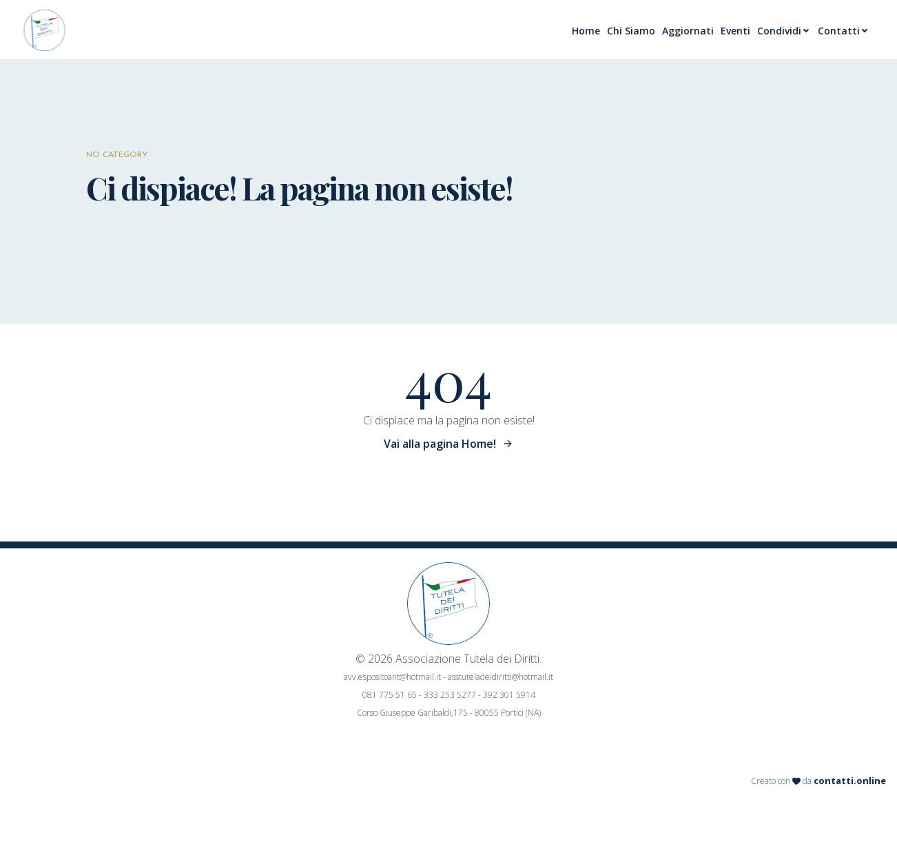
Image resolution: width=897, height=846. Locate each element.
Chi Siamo (631, 30)
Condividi (784, 30)
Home (586, 30)
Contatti (843, 30)
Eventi (735, 30)
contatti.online (850, 780)
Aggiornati (688, 30)
